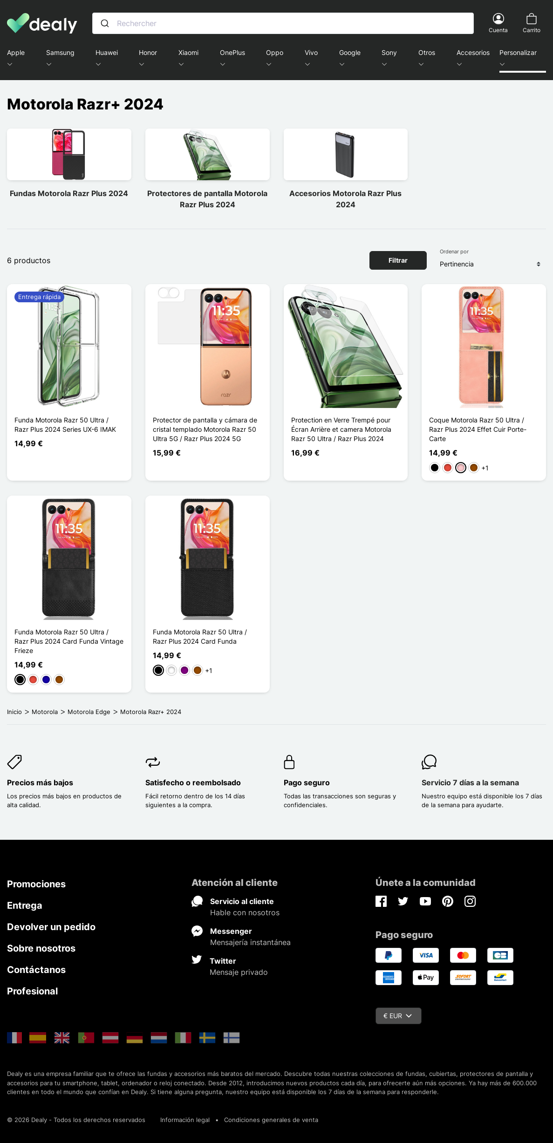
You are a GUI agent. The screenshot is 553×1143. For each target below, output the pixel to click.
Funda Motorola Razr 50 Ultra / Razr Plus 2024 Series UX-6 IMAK (65, 424)
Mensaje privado (239, 972)
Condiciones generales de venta (271, 1119)
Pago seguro (307, 782)
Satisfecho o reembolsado (193, 782)
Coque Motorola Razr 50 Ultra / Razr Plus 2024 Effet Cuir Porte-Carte (477, 429)
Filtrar (398, 260)
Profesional (32, 991)
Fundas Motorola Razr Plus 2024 (69, 193)
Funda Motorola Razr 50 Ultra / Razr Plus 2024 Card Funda (200, 636)
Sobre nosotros (41, 948)
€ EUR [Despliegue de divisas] (397, 1016)
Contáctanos (36, 969)
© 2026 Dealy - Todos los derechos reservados (76, 1119)
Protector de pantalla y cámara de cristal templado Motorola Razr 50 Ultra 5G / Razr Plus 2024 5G (205, 429)
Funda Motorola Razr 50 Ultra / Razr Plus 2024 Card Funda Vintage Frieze (68, 641)
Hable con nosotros (245, 912)
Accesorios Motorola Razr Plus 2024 (345, 199)
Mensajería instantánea (250, 942)
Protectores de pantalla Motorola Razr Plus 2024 (207, 199)
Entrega (24, 905)
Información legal (185, 1119)
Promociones (36, 884)
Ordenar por (454, 251)
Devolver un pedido (51, 926)
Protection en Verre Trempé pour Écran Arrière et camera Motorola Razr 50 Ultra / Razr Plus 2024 (341, 429)
